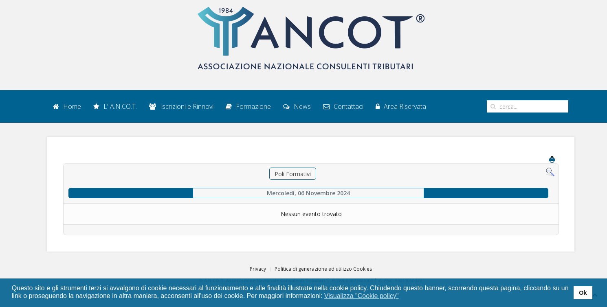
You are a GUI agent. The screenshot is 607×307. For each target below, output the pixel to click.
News (297, 106)
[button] (404, 296)
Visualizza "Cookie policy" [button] (361, 295)
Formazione (248, 106)
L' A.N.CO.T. (115, 106)
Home (67, 106)
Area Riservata (401, 106)
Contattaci (343, 106)
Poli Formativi (293, 174)
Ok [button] (583, 292)
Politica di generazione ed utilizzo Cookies (323, 268)
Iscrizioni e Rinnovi (181, 106)
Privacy (258, 268)
